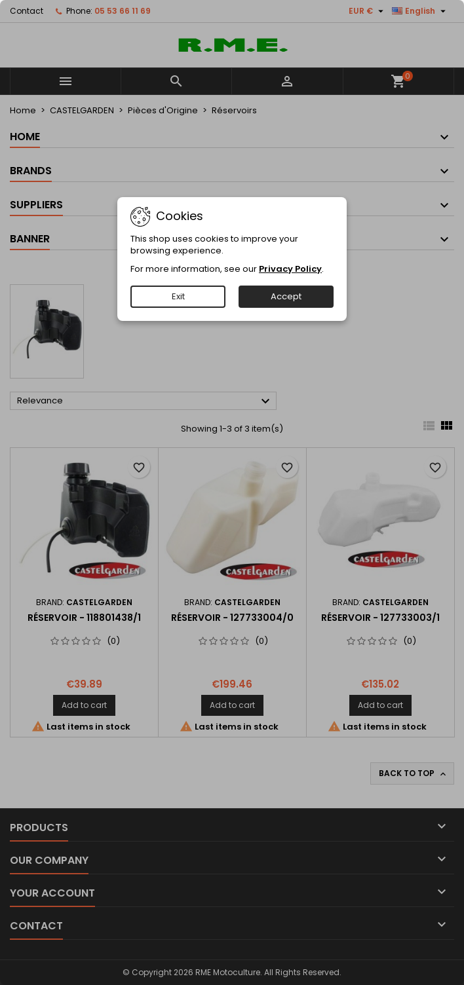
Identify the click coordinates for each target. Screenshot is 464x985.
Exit (178, 296)
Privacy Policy (290, 269)
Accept (286, 296)
